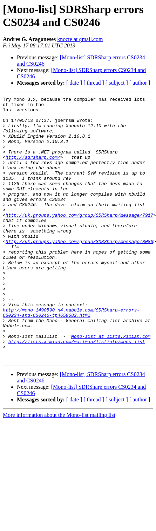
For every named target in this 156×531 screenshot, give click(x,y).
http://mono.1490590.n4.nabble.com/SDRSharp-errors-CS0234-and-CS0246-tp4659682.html (71, 356)
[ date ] (74, 83)
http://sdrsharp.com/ (33, 169)
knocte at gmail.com (80, 39)
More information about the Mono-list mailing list (59, 468)
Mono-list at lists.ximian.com (110, 384)
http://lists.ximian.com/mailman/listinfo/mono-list (76, 391)
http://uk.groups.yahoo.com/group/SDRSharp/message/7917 (79, 239)
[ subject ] (117, 83)
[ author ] (139, 83)
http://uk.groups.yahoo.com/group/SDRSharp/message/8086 (79, 271)
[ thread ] (93, 83)
